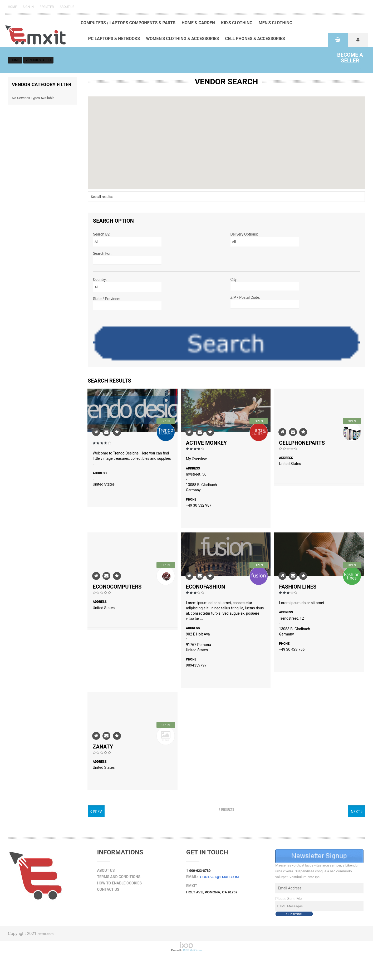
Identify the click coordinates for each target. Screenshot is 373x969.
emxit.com (45, 934)
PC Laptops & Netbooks (114, 38)
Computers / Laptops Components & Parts (128, 22)
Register (47, 7)
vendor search (38, 60)
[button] (226, 138)
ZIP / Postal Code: (245, 297)
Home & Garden (198, 22)
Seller (350, 58)
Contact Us (108, 889)
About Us (67, 7)
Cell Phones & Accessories (255, 38)
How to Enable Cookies (119, 883)
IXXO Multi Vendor (192, 950)
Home (12, 7)
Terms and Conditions (118, 877)
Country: (100, 279)
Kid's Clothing (236, 22)
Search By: (101, 234)
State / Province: (106, 299)
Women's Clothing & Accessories (182, 38)
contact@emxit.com (219, 877)
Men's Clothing (275, 22)
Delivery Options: (244, 234)
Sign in (28, 7)
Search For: (102, 253)
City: (234, 279)
